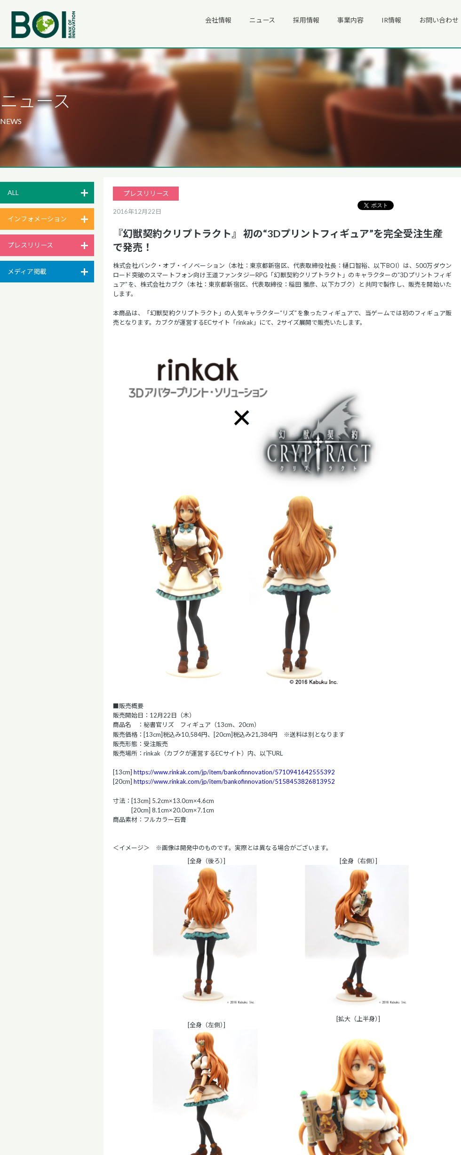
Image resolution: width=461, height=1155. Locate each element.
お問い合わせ (439, 20)
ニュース (262, 20)
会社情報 (218, 20)
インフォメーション (37, 219)
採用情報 (306, 20)
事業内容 (350, 20)
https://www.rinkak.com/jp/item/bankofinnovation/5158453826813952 (234, 781)
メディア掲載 (27, 271)
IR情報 (391, 20)
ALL (13, 192)
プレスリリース (30, 245)
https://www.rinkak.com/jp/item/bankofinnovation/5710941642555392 (234, 772)
